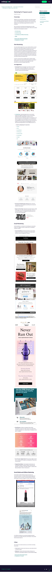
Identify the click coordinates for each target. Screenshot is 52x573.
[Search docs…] (43, 7)
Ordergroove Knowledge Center (6, 6)
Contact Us (44, 1)
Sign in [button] (49, 1)
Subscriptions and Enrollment (18, 6)
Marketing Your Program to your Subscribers (10, 7)
